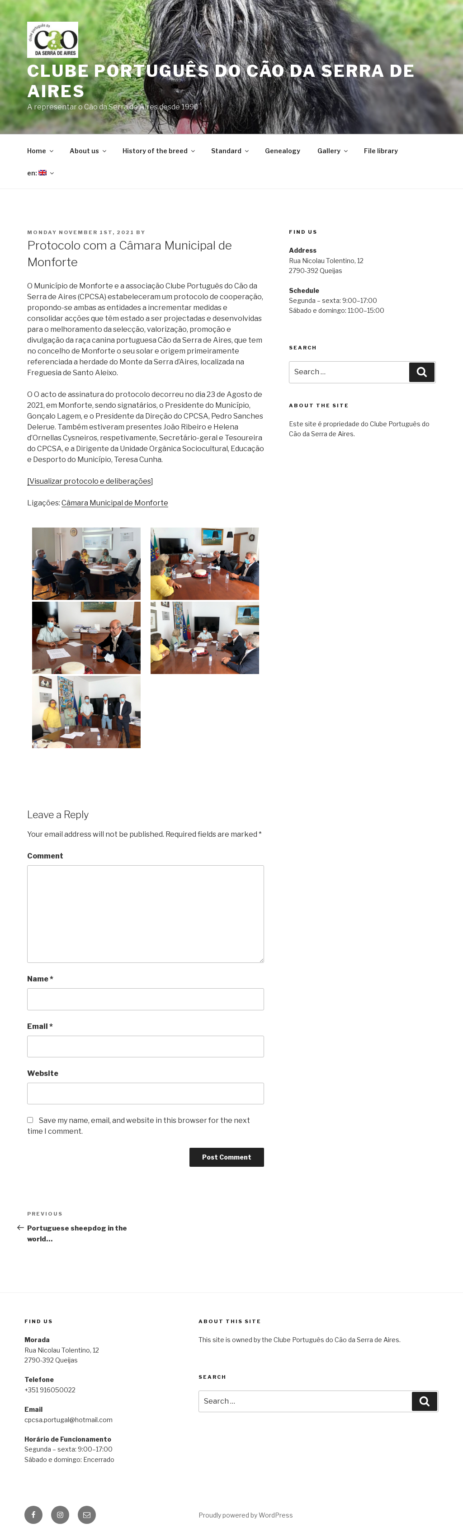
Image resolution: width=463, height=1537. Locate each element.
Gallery (333, 151)
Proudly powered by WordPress (245, 1515)
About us (89, 151)
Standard (230, 151)
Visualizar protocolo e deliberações (90, 481)
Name (40, 979)
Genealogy (282, 151)
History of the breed (159, 151)
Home (41, 151)
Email (40, 1026)
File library (381, 151)
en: (41, 173)
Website (42, 1073)
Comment (45, 856)
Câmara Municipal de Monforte (114, 503)
